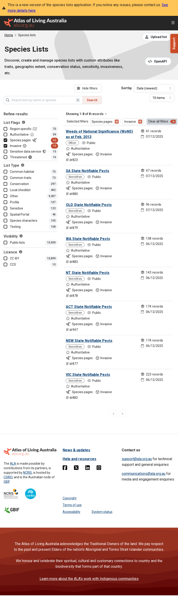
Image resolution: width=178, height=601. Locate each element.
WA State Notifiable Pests (88, 239)
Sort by (126, 88)
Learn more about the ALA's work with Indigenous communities (89, 579)
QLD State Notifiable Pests (89, 205)
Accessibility (71, 512)
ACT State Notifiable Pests (89, 307)
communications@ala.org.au (143, 473)
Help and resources (79, 459)
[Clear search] (78, 100)
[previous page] (113, 413)
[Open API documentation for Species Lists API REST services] (158, 61)
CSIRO (8, 477)
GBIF (6, 481)
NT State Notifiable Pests (87, 273)
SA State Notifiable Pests (87, 171)
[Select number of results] (162, 98)
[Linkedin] (87, 468)
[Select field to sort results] (154, 88)
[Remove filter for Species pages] (117, 122)
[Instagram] (99, 468)
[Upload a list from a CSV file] (156, 37)
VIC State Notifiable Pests (88, 375)
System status (102, 512)
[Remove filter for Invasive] (140, 122)
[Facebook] (65, 468)
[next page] (122, 413)
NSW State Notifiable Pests (89, 341)
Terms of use (72, 505)
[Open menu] (173, 23)
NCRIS (27, 472)
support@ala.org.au (137, 459)
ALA (13, 463)
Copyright (69, 498)
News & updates (76, 450)
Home (9, 35)
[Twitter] (76, 468)
